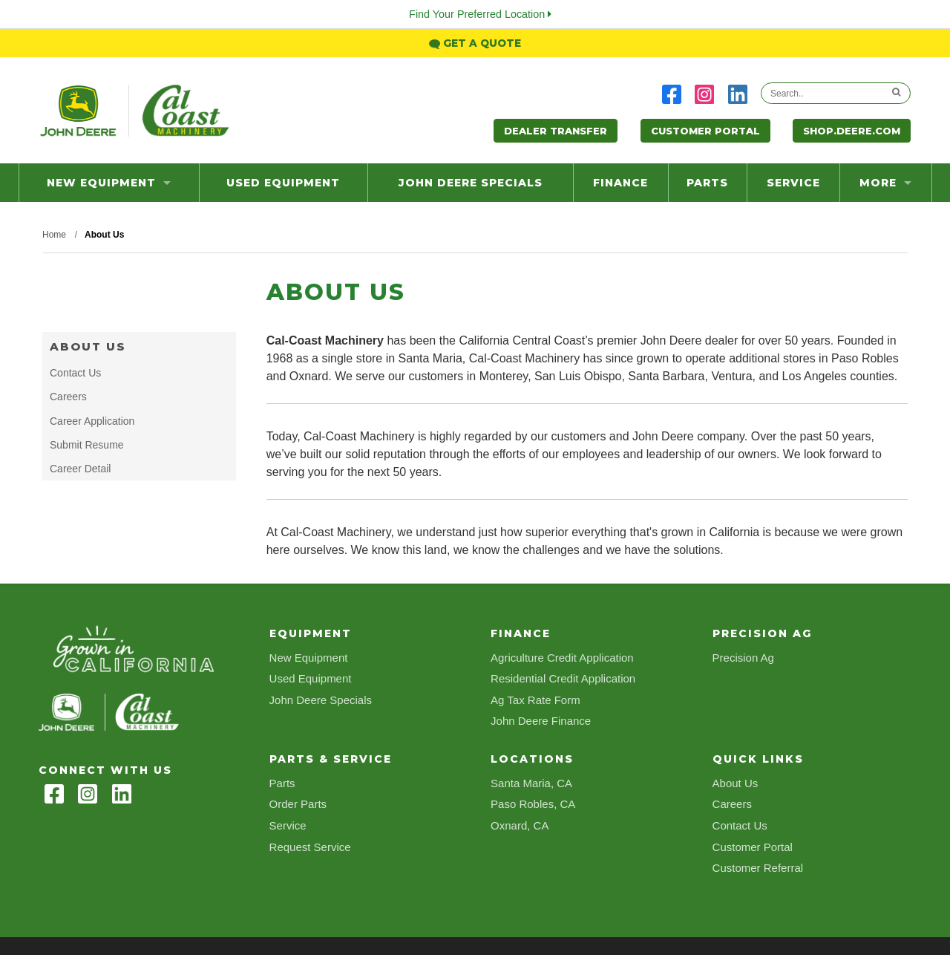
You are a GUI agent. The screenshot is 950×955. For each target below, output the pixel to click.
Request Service (310, 847)
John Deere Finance (541, 720)
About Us (88, 346)
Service (793, 182)
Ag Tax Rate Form (535, 700)
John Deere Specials (471, 182)
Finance (620, 182)
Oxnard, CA (519, 825)
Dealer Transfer (555, 131)
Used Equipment (283, 182)
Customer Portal (705, 131)
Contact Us (75, 373)
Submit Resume (87, 445)
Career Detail (80, 469)
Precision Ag (743, 657)
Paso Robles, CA (533, 804)
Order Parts (298, 804)
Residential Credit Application (563, 678)
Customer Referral (758, 867)
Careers (68, 396)
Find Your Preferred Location (480, 14)
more (885, 182)
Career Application (92, 421)
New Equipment (109, 182)
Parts (707, 182)
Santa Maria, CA (531, 783)
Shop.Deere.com (851, 131)
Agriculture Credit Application (562, 657)
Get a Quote (475, 43)
